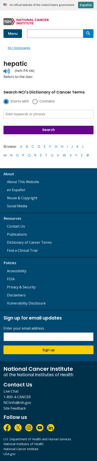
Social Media (17, 206)
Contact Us (16, 226)
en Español (16, 189)
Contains (47, 101)
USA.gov (9, 454)
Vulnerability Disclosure (26, 303)
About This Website (23, 181)
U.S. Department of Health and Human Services (37, 439)
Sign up (48, 349)
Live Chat (10, 391)
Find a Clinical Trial (22, 250)
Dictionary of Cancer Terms (29, 242)
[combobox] (55, 33)
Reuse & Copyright (22, 198)
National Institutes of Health (23, 444)
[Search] (88, 33)
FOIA (11, 279)
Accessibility (16, 271)
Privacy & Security (21, 287)
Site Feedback (14, 408)
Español (86, 5)
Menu (13, 33)
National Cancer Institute (20, 449)
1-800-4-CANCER (17, 397)
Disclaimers (16, 295)
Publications (17, 234)
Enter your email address (23, 328)
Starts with (19, 101)
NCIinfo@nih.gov (17, 402)
